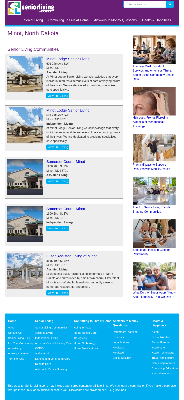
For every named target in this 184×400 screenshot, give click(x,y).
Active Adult (42, 353)
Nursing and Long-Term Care (52, 358)
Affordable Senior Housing (51, 369)
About (11, 327)
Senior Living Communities (51, 327)
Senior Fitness (160, 342)
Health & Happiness (156, 20)
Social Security (122, 357)
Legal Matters (121, 342)
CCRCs (39, 348)
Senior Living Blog (19, 337)
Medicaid (118, 352)
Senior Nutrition (161, 337)
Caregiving (80, 337)
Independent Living (46, 337)
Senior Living (33, 20)
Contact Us (15, 332)
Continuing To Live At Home (68, 20)
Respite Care (43, 363)
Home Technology (85, 343)
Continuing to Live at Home (92, 321)
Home (12, 321)
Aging (155, 331)
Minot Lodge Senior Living (67, 59)
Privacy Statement (19, 353)
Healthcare (158, 347)
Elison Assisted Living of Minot (71, 256)
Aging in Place (82, 327)
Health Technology (163, 352)
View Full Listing (57, 95)
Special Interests (162, 373)
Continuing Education (165, 368)
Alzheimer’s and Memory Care (53, 343)
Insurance (119, 337)
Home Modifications (86, 348)
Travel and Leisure (163, 357)
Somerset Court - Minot (65, 161)
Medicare (118, 347)
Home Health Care (85, 332)
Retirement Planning (125, 331)
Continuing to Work (163, 363)
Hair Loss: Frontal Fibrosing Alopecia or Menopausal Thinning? (150, 122)
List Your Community (20, 343)
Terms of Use (16, 358)
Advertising (15, 348)
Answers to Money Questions (115, 20)
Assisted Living (44, 332)
